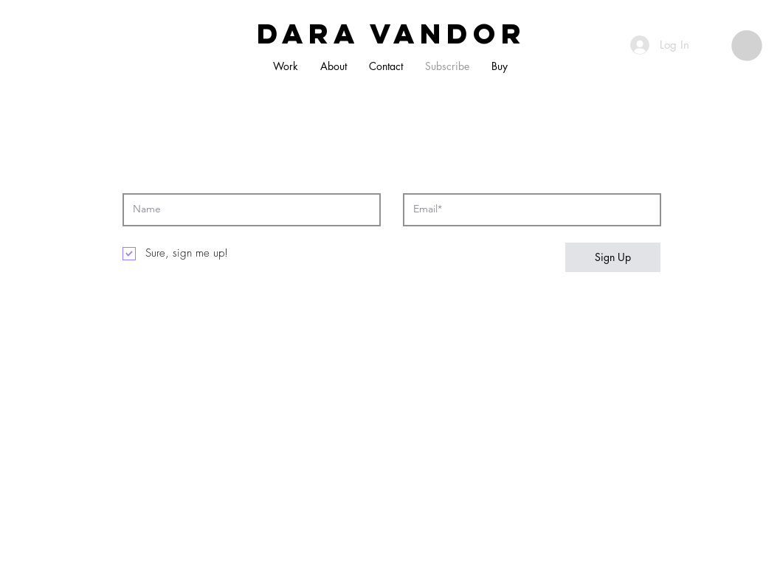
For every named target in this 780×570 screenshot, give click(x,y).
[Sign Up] (612, 257)
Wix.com (371, 530)
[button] (746, 45)
